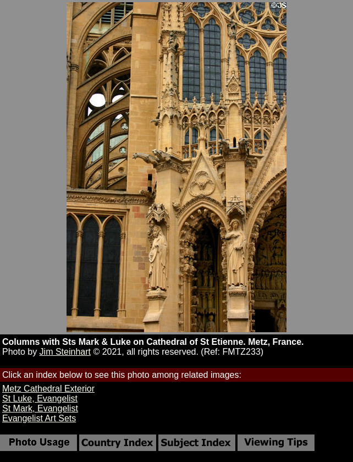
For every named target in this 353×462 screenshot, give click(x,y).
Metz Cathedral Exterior (48, 388)
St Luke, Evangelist (40, 398)
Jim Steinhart (65, 351)
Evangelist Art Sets (39, 418)
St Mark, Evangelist (40, 408)
